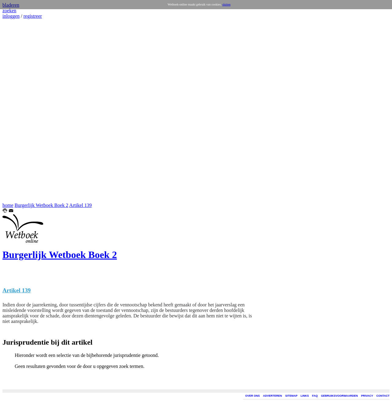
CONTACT (383, 395)
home (7, 205)
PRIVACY (367, 395)
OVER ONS (252, 395)
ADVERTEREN (272, 395)
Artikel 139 (80, 205)
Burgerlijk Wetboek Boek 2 (41, 205)
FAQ (315, 395)
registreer (32, 16)
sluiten (226, 4)
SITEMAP (291, 395)
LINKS (305, 395)
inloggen (11, 16)
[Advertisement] (20, 111)
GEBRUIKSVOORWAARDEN (339, 395)
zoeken (9, 10)
